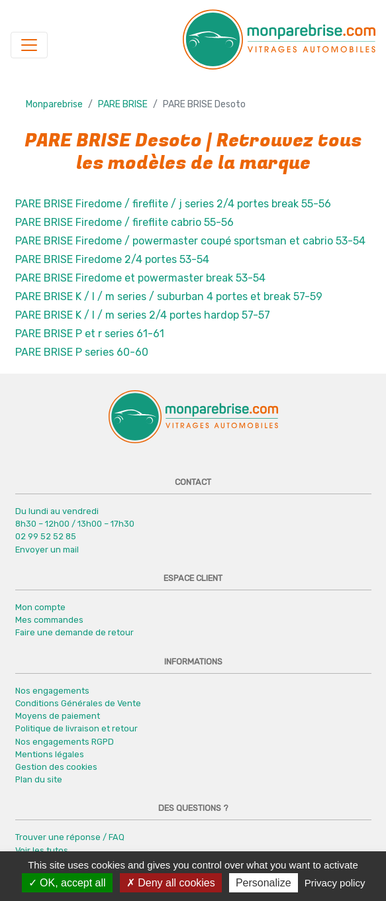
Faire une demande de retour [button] (74, 632)
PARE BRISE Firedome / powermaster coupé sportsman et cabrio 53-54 (190, 241)
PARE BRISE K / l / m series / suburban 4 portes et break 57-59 (168, 296)
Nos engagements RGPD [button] (64, 742)
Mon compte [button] (40, 607)
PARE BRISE (123, 104)
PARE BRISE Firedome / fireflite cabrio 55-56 (124, 222)
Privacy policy (335, 882)
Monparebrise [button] (54, 104)
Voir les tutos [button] (41, 850)
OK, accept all (67, 882)
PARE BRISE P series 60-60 (81, 352)
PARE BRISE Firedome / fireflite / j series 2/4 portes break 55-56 (173, 203)
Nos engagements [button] (52, 691)
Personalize (263, 882)
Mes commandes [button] (49, 620)
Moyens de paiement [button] (57, 716)
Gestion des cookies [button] (56, 767)
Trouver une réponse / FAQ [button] (69, 837)
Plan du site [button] (38, 779)
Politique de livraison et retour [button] (76, 728)
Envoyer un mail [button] (47, 550)
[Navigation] (29, 45)
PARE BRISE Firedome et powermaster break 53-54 (140, 278)
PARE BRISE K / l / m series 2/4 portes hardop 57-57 (142, 315)
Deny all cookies (170, 882)
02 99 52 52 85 (45, 536)
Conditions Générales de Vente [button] (78, 703)
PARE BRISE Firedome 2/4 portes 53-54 (112, 259)
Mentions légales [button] (49, 754)
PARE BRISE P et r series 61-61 (89, 333)
